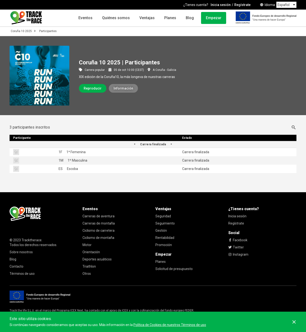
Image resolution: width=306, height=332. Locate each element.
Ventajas (147, 18)
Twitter (236, 247)
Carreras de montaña (98, 223)
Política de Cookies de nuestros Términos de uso (169, 325)
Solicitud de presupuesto (174, 269)
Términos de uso (22, 274)
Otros (86, 274)
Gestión (161, 230)
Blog (190, 18)
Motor (87, 245)
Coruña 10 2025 (21, 31)
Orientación (91, 252)
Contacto (16, 266)
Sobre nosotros (21, 252)
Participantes (48, 31)
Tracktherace (32, 240)
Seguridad (163, 216)
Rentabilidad (164, 238)
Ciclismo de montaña (98, 238)
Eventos (85, 18)
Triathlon (89, 266)
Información (123, 88)
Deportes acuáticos (97, 259)
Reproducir (93, 88)
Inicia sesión (221, 5)
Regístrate (242, 5)
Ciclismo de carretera (98, 230)
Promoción (163, 245)
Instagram (238, 254)
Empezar (213, 18)
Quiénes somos (116, 18)
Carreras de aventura (98, 216)
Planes (170, 18)
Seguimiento (165, 223)
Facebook (237, 240)
